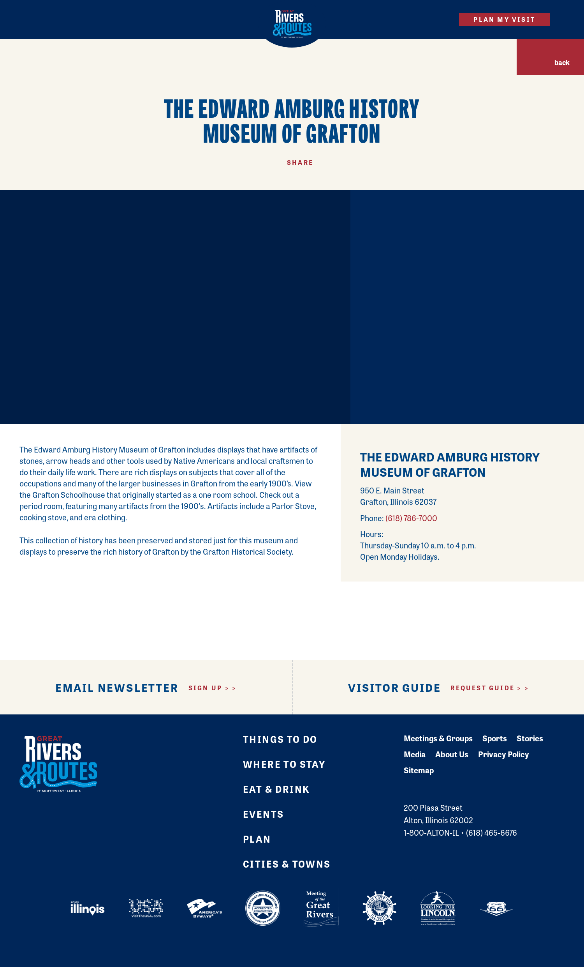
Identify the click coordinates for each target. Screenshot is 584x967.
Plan (257, 838)
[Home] (292, 24)
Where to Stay (284, 764)
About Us (451, 754)
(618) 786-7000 (411, 517)
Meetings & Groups (438, 738)
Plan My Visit (504, 19)
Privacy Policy (503, 754)
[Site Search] (439, 19)
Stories (530, 738)
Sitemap (419, 770)
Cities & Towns (287, 863)
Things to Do (280, 739)
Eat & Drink (276, 789)
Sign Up (205, 688)
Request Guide (482, 688)
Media (415, 754)
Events (263, 813)
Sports (494, 738)
